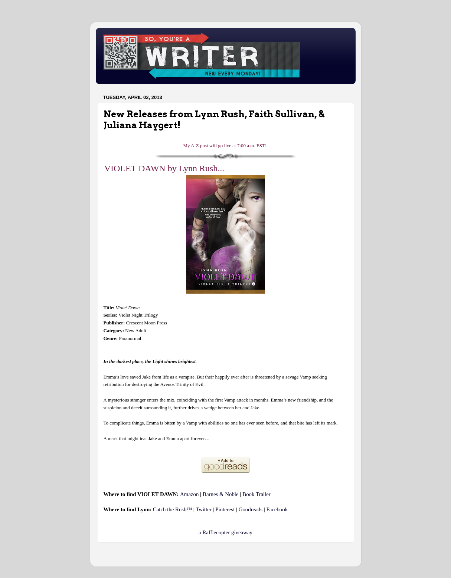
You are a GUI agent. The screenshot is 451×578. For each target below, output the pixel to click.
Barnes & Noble (220, 494)
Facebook (277, 509)
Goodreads (250, 509)
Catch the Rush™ (172, 509)
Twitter (204, 509)
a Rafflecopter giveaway (225, 532)
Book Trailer (256, 494)
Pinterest (225, 509)
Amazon (189, 494)
